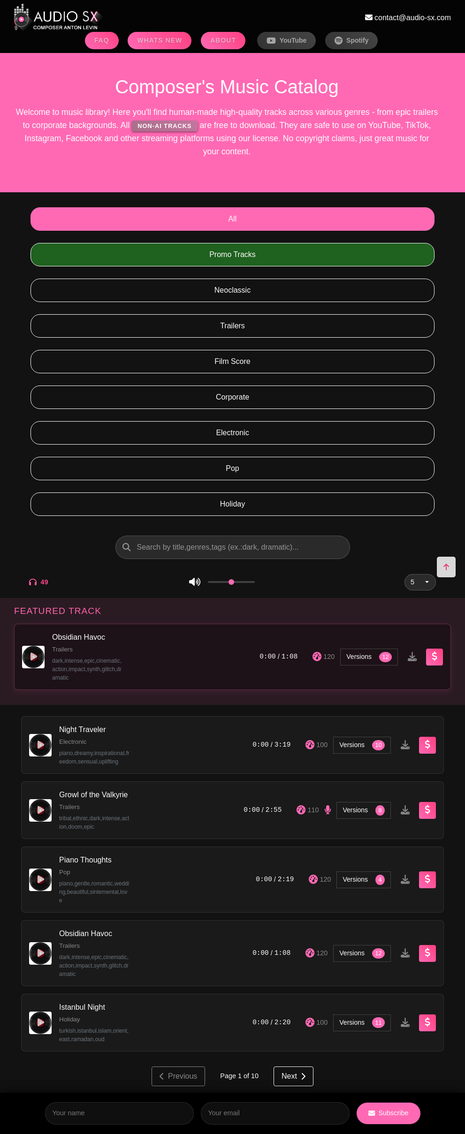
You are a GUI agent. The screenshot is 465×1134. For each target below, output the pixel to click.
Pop (232, 468)
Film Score (232, 361)
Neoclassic (232, 290)
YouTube (287, 41)
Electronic (232, 433)
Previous (178, 1076)
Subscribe (388, 1113)
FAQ (101, 40)
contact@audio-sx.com (408, 18)
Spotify (351, 41)
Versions (369, 657)
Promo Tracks (232, 254)
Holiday (232, 504)
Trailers (232, 326)
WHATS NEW (159, 40)
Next (293, 1076)
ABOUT (223, 40)
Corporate (232, 397)
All (233, 219)
